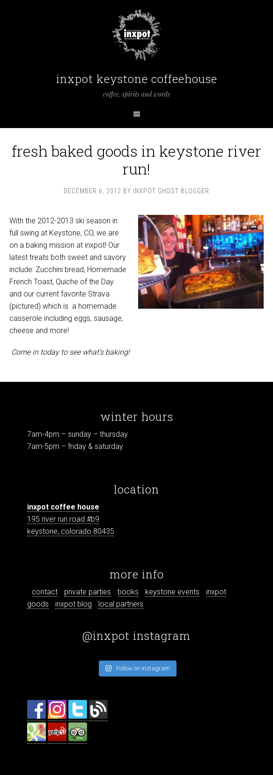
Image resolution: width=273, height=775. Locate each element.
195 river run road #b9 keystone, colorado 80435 (70, 519)
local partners (120, 604)
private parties (87, 591)
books (128, 591)
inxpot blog (73, 604)
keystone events (172, 591)
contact (45, 591)
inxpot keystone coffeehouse (136, 78)
